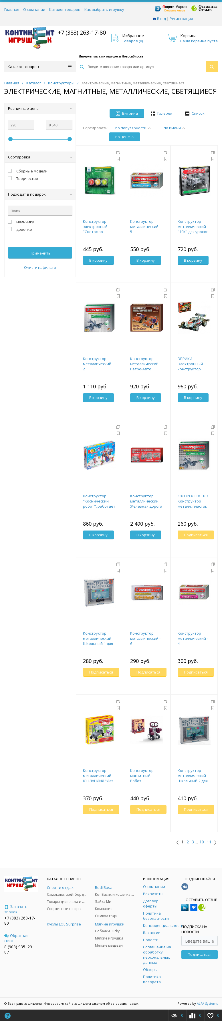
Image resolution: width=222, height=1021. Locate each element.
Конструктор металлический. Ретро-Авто (144, 364)
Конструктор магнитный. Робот (142, 775)
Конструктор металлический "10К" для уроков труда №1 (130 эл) (193, 229)
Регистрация (181, 18)
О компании (34, 9)
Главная (11, 9)
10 (201, 842)
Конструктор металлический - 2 (98, 364)
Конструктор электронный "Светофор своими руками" (97, 229)
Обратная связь (16, 938)
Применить (40, 253)
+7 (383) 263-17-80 (81, 32)
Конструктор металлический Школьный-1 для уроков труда (98, 641)
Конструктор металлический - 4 (193, 638)
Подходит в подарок (40, 194)
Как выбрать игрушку (104, 9)
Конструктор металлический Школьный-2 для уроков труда (193, 778)
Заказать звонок (15, 909)
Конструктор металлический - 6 (145, 638)
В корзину (98, 260)
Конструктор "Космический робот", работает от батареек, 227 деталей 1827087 (99, 506)
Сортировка (40, 157)
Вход (161, 18)
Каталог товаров (64, 9)
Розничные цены (40, 108)
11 (209, 842)
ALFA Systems (207, 1003)
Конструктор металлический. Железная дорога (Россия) (146, 503)
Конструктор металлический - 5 (145, 226)
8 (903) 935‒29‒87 (19, 949)
